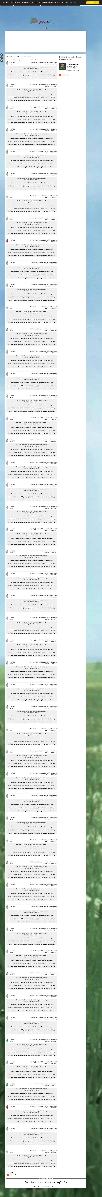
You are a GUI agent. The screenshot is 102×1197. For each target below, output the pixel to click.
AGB (40, 1178)
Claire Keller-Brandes (73, 64)
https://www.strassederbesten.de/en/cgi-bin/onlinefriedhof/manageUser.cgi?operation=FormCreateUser (31, 78)
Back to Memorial (64, 75)
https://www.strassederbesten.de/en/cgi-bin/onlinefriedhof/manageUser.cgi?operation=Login (32, 71)
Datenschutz (50, 1178)
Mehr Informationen (23, 4)
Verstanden (93, 3)
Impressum (44, 1178)
